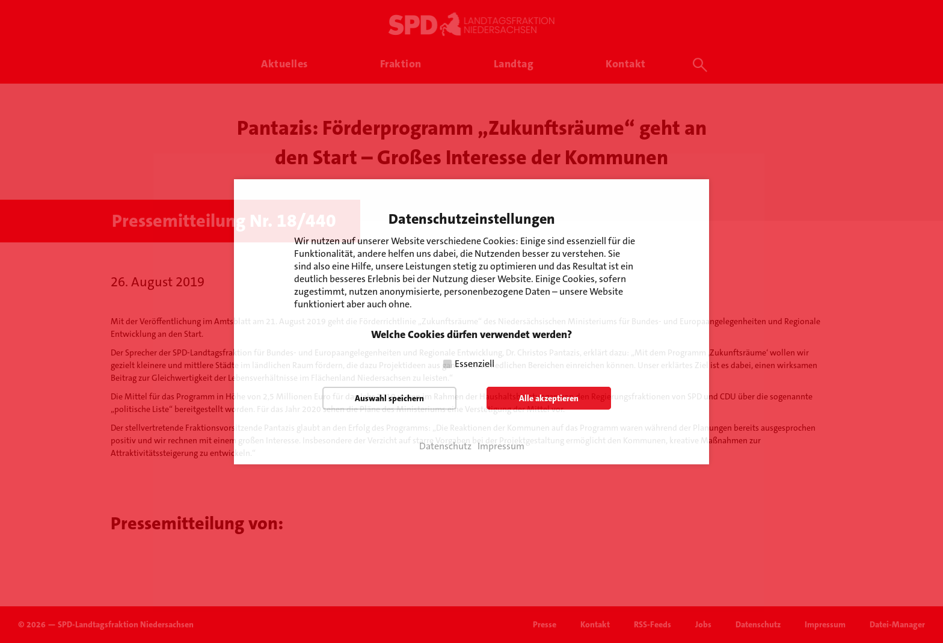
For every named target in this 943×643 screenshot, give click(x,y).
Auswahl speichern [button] (389, 398)
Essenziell (474, 363)
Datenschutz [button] (445, 446)
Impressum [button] (501, 446)
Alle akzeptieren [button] (549, 398)
